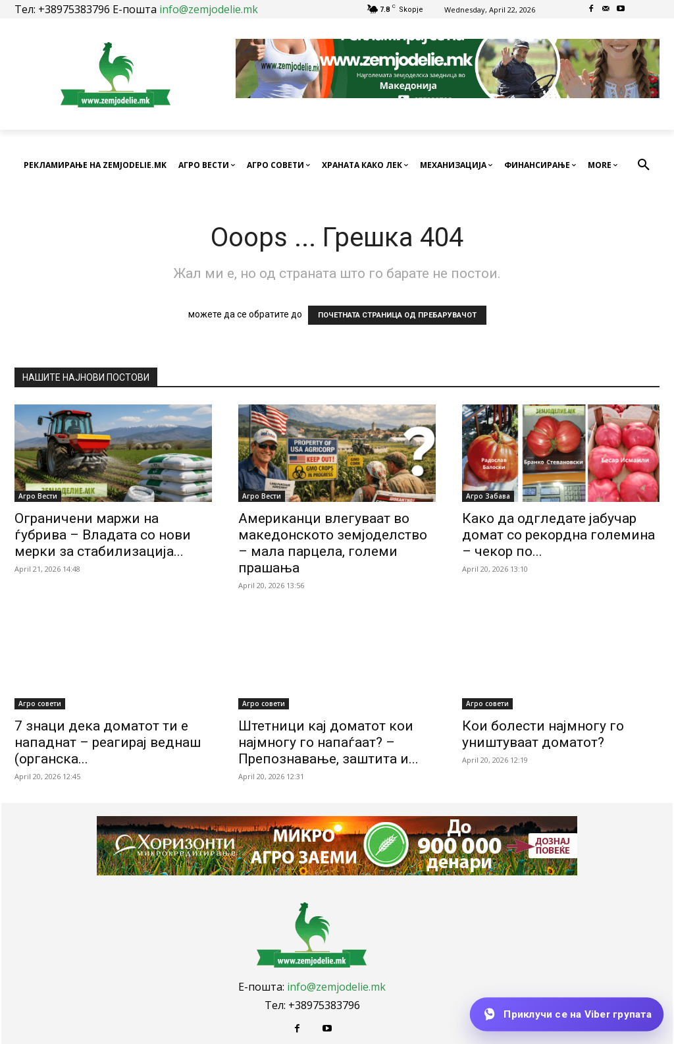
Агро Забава (488, 496)
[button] (644, 165)
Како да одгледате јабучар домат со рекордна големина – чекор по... (558, 534)
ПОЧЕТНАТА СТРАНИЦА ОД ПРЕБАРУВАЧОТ (397, 315)
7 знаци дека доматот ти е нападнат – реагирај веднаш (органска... (107, 742)
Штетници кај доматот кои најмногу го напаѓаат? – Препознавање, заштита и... (328, 742)
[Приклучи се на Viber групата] (566, 1014)
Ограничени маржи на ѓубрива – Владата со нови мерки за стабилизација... (102, 534)
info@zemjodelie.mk (208, 9)
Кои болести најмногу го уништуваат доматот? (543, 734)
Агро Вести (37, 496)
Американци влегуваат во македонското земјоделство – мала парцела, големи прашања (332, 543)
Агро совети (39, 703)
